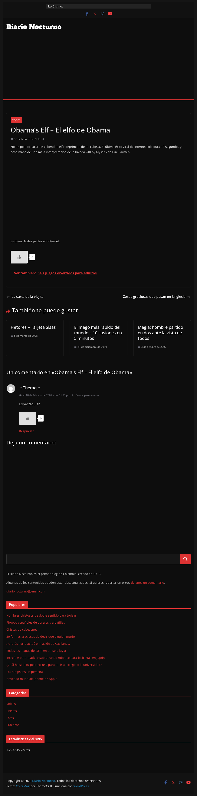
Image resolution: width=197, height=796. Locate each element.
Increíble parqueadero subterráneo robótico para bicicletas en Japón (55, 658)
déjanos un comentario (147, 583)
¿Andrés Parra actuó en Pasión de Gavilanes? (38, 644)
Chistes (11, 711)
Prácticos (12, 725)
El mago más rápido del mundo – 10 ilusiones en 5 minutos (98, 332)
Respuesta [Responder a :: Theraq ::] (26, 431)
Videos (11, 704)
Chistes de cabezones (21, 629)
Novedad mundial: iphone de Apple (31, 679)
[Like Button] (19, 257)
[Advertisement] (98, 67)
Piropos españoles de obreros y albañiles (35, 622)
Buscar (185, 559)
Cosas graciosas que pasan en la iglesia (157, 296)
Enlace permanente (85, 395)
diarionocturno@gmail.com (25, 591)
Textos (16, 120)
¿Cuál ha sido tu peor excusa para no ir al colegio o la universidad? (54, 665)
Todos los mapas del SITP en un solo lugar (36, 651)
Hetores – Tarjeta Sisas (33, 327)
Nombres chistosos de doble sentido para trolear (41, 615)
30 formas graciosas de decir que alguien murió (40, 636)
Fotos (10, 718)
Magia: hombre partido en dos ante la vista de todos (160, 332)
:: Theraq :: (30, 388)
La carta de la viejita (24, 296)
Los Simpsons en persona (24, 672)
